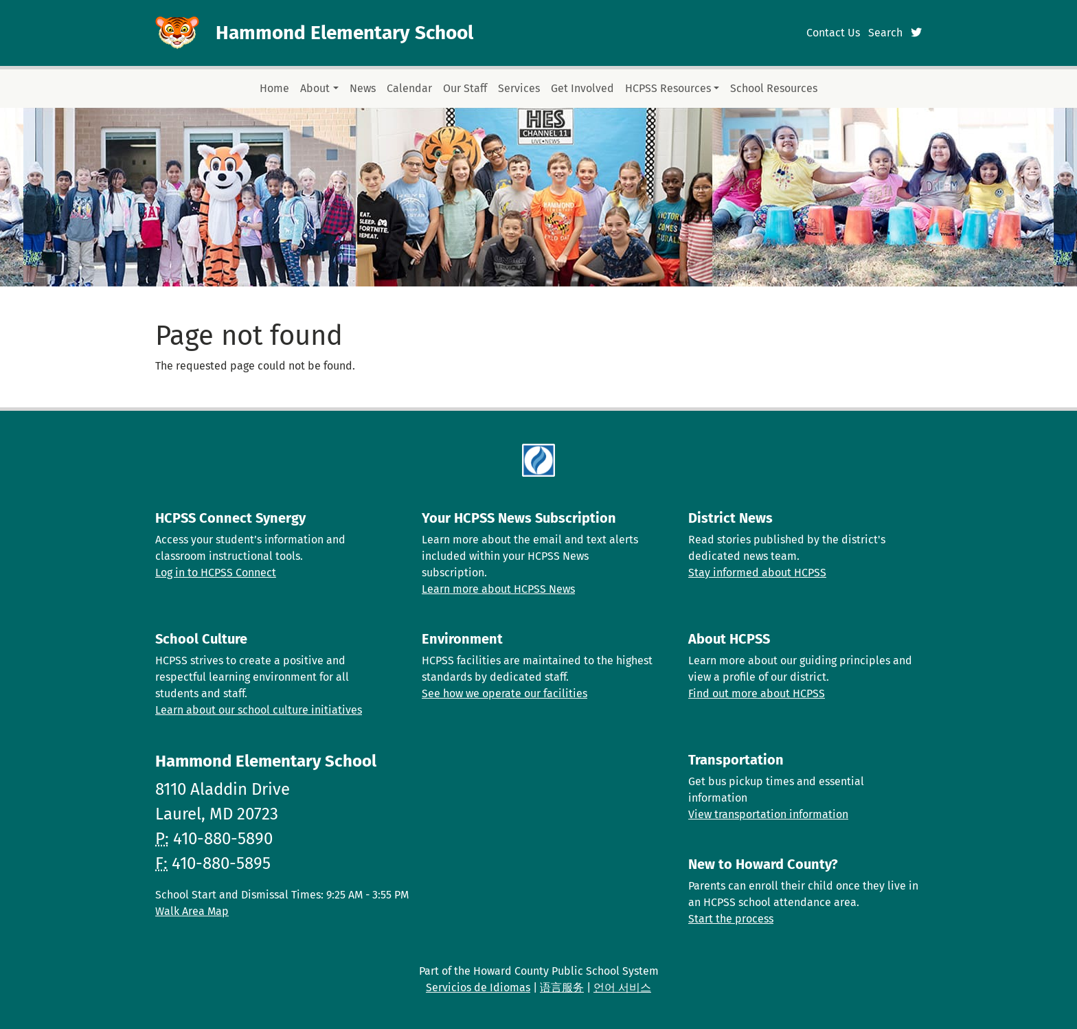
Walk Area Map (192, 911)
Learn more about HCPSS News (498, 589)
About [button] (315, 88)
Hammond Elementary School (344, 32)
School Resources (773, 88)
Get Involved (582, 88)
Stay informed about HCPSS (757, 572)
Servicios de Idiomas (478, 987)
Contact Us (833, 32)
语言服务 (562, 987)
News (363, 88)
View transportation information (768, 814)
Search (885, 32)
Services (519, 88)
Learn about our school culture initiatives (258, 709)
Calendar (409, 88)
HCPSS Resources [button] (668, 88)
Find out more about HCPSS (756, 693)
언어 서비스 (622, 987)
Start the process (730, 918)
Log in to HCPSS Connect (215, 572)
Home (274, 88)
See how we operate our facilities (504, 693)
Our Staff (465, 88)
